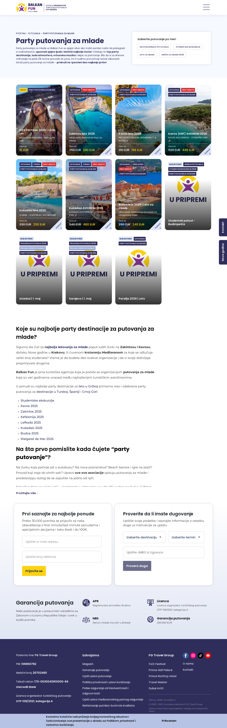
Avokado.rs (169, 700)
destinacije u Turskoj (52, 392)
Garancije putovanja (95, 670)
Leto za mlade (147, 54)
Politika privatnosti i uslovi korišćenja (106, 682)
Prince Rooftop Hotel (162, 676)
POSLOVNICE (200, 7)
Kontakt (188, 670)
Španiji (74, 392)
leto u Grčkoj (88, 386)
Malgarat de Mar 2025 (37, 439)
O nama (188, 664)
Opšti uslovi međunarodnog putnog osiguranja (112, 700)
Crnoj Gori (89, 392)
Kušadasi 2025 (31, 428)
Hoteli (178, 7)
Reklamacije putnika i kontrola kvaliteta (108, 706)
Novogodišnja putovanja (154, 47)
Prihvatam (169, 721)
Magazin (87, 664)
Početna (20, 33)
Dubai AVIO (156, 688)
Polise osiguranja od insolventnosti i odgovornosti (105, 691)
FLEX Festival (157, 664)
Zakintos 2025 (31, 412)
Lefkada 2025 (31, 423)
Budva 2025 (29, 434)
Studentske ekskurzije (188, 47)
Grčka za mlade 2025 (173, 54)
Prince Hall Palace (160, 670)
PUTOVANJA (157, 7)
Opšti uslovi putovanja (96, 676)
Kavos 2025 (29, 406)
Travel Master (158, 682)
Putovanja (34, 33)
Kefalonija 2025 (32, 417)
